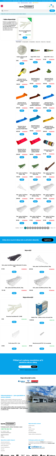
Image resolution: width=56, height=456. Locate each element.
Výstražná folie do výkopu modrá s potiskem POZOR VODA (21, 127)
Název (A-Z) (38, 41)
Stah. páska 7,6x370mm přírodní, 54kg (21, 195)
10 (48, 228)
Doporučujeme (18, 41)
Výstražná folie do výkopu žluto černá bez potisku (21, 80)
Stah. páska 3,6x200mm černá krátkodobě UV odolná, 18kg (14, 266)
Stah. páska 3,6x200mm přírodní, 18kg (35, 217)
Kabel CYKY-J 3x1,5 (48, 56)
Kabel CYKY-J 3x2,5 (35, 56)
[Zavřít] (55, 13)
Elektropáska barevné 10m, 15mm (49, 150)
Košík (53, 6)
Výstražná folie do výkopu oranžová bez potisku (22, 104)
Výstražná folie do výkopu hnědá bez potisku (35, 80)
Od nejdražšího (32, 41)
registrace (47, 240)
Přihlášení (36, 2)
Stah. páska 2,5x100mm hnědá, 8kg (48, 173)
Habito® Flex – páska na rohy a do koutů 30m (41, 317)
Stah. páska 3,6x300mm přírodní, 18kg (48, 195)
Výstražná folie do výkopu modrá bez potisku (35, 127)
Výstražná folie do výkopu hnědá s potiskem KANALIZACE (35, 104)
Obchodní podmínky (24, 2)
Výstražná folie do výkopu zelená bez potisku (48, 80)
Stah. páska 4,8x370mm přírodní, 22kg (35, 195)
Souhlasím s (28, 369)
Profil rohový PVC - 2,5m (14, 343)
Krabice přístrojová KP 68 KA (22, 57)
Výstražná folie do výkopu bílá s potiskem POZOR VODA (48, 104)
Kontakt (30, 2)
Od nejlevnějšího (25, 41)
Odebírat (34, 366)
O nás (19, 2)
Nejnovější (48, 41)
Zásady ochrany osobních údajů (31, 369)
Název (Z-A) (43, 41)
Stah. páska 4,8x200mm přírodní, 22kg (21, 217)
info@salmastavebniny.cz (6, 432)
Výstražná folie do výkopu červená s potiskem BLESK (22, 150)
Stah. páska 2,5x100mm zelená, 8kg (35, 173)
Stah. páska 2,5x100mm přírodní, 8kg (48, 217)
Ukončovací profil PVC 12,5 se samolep (42, 343)
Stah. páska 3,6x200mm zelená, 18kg (21, 173)
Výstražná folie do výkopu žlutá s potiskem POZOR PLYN (48, 127)
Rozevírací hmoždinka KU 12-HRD (25, 31)
